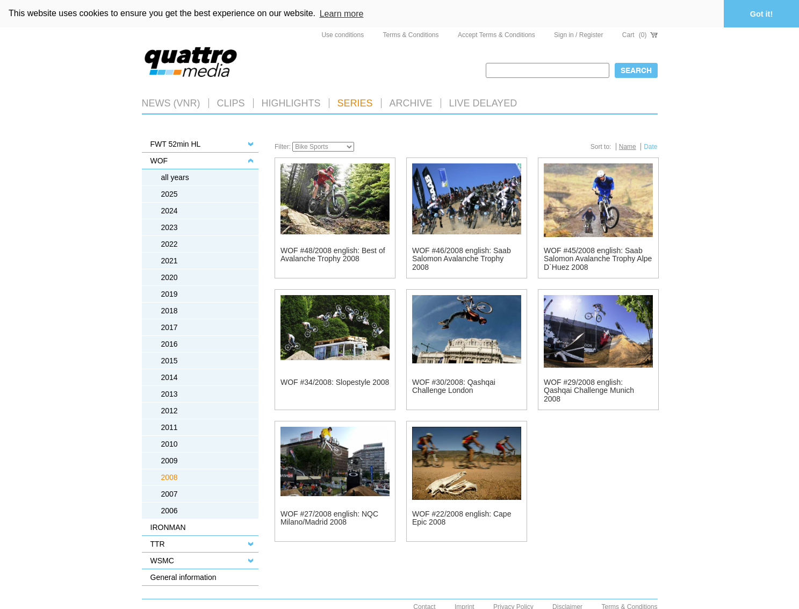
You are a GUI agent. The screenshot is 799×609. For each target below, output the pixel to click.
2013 (169, 393)
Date (650, 146)
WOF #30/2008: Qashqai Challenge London (453, 385)
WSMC (162, 560)
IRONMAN (168, 526)
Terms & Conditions (411, 34)
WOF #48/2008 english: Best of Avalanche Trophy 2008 (332, 254)
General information (183, 576)
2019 (169, 293)
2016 (169, 343)
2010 (169, 443)
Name (627, 146)
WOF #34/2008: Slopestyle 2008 (334, 381)
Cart (640, 34)
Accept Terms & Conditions (496, 34)
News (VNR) (171, 103)
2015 (169, 360)
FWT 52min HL (175, 143)
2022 (169, 243)
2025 (169, 193)
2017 (169, 327)
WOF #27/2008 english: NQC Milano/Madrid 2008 (329, 517)
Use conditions (342, 34)
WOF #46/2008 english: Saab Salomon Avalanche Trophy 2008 (461, 258)
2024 (169, 210)
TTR (157, 543)
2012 (169, 410)
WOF (159, 160)
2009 (169, 460)
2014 (169, 376)
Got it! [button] (761, 14)
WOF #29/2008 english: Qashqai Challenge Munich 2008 (589, 390)
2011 (169, 426)
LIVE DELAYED (483, 103)
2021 (169, 260)
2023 (169, 227)
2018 (169, 310)
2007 (169, 493)
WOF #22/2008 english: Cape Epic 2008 (461, 517)
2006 (169, 510)
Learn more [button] (342, 13)
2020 (169, 277)
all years (175, 177)
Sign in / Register (578, 34)
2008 (169, 476)
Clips (231, 103)
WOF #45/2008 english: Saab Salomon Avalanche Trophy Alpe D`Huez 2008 (598, 258)
